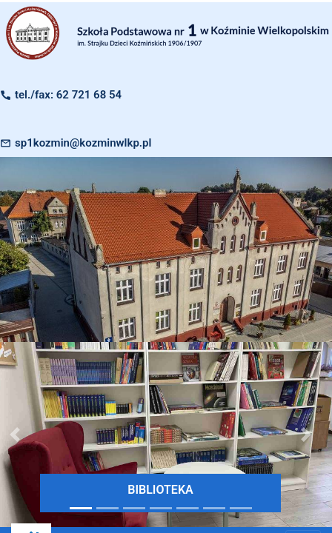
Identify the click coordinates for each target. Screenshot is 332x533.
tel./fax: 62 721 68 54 (68, 94)
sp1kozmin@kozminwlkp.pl (83, 143)
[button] (306, 434)
